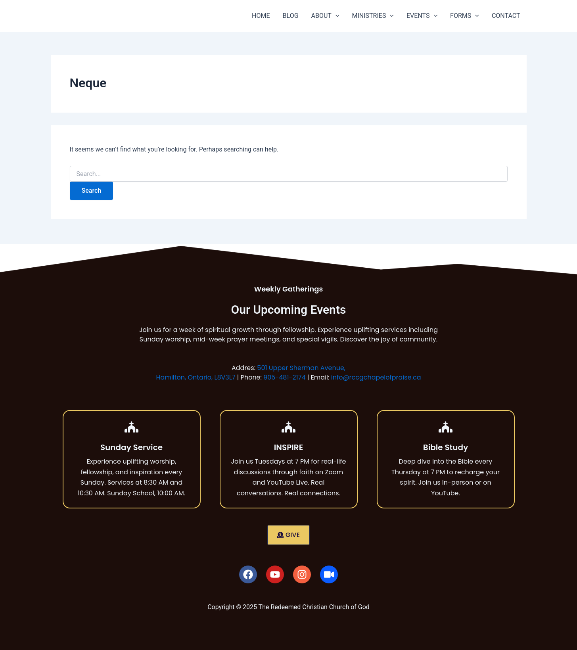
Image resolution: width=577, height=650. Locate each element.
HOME (261, 15)
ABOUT (325, 16)
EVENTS (421, 16)
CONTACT (506, 15)
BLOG (291, 15)
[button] (335, 16)
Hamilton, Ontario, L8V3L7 (196, 377)
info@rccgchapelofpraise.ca (376, 377)
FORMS (464, 16)
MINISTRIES (373, 16)
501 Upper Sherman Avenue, (301, 367)
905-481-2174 (284, 377)
